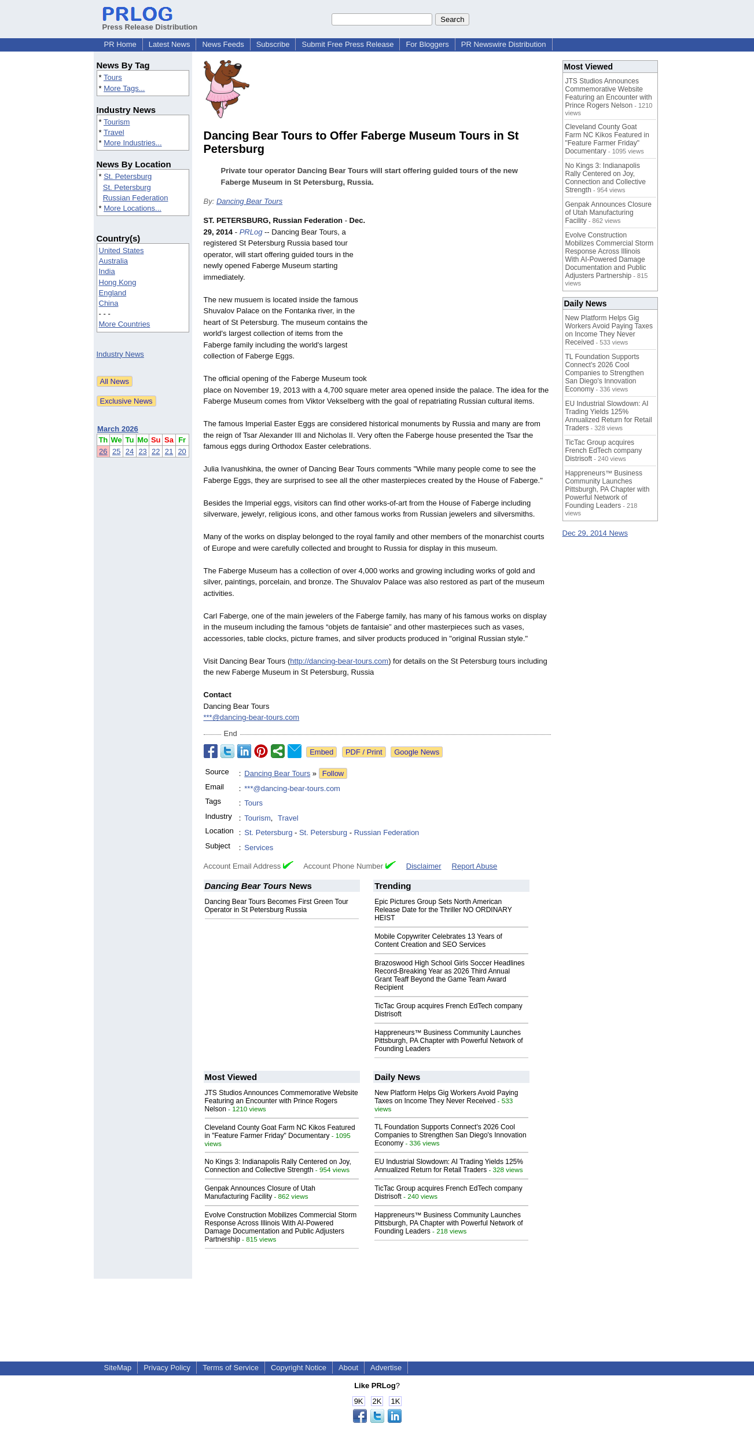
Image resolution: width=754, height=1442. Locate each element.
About (348, 1367)
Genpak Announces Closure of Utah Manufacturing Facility (260, 1192)
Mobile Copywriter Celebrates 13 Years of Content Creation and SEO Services (438, 940)
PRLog (251, 232)
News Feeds (223, 44)
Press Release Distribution (150, 22)
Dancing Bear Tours (249, 201)
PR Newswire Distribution (503, 44)
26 (103, 451)
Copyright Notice (298, 1367)
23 (142, 451)
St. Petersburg (128, 176)
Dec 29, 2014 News (595, 533)
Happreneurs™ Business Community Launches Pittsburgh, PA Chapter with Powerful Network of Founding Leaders (448, 1041)
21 (169, 451)
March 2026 (117, 428)
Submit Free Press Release (347, 44)
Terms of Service (231, 1367)
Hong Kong (118, 282)
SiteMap (118, 1367)
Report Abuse (475, 866)
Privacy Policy (167, 1367)
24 (130, 451)
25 (116, 451)
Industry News (120, 354)
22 (156, 451)
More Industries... (132, 142)
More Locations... (132, 208)
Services (258, 847)
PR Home (120, 44)
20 (182, 451)
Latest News (169, 44)
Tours (113, 77)
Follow (333, 773)
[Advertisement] (464, 300)
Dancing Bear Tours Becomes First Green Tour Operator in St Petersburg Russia (276, 906)
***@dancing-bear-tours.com (252, 717)
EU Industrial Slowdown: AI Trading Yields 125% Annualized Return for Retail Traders (448, 1166)
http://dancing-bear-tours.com (339, 661)
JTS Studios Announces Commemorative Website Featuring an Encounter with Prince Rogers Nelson (281, 1101)
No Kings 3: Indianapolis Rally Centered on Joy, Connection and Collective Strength (278, 1166)
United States (121, 250)
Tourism (117, 122)
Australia (113, 261)
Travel (114, 132)
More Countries (124, 324)
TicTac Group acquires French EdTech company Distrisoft (603, 450)
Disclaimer (424, 866)
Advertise (386, 1367)
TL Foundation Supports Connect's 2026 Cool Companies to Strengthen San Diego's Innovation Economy (450, 1135)
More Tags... (124, 88)
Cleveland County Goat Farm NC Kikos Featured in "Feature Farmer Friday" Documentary (280, 1131)
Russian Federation (135, 197)
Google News (416, 752)
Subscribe (273, 44)
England (113, 292)
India (107, 271)
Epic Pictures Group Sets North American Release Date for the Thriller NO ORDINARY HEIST (443, 910)
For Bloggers (427, 44)
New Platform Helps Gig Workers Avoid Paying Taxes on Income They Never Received (446, 1097)
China (109, 303)
